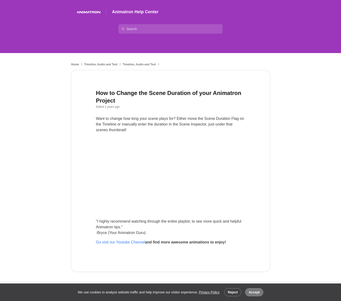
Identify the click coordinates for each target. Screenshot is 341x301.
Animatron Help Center (135, 11)
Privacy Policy (209, 292)
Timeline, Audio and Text (100, 64)
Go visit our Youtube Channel (120, 242)
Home (75, 64)
